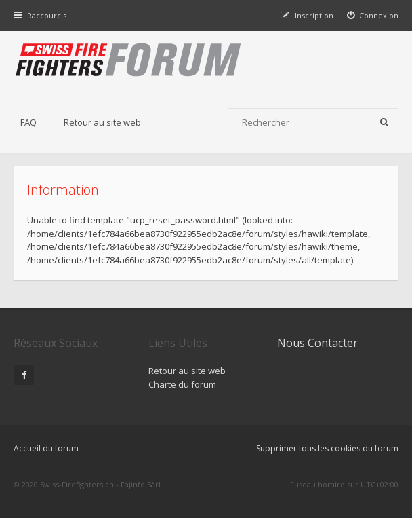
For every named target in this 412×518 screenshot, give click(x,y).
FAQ (28, 122)
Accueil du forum (46, 448)
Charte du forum (182, 384)
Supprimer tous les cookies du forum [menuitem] (327, 448)
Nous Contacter (317, 342)
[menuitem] (373, 15)
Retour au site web (102, 122)
